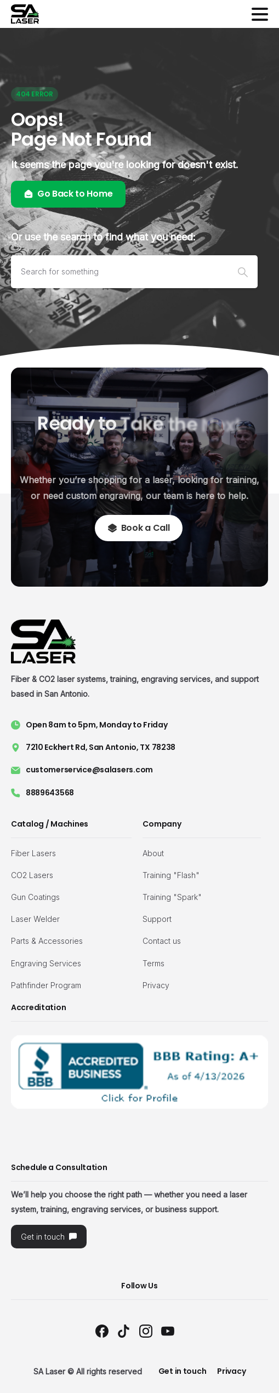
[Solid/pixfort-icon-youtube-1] (168, 1331)
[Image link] (139, 1072)
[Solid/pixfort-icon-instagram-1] (146, 1331)
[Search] (119, 271)
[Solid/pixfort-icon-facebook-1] (102, 1331)
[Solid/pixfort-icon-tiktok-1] (124, 1331)
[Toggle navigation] (260, 14)
